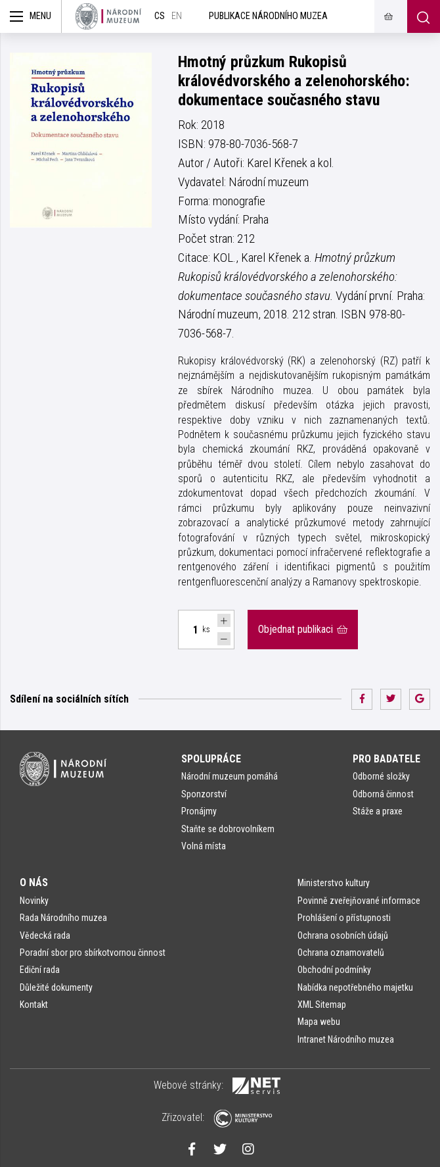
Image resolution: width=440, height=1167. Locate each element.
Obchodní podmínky (334, 969)
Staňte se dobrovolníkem (228, 829)
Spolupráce (211, 759)
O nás (34, 882)
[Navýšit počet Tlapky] (224, 620)
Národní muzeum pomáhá (229, 776)
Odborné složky (381, 776)
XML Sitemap (321, 1004)
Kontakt (34, 1004)
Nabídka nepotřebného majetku (355, 987)
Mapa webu (318, 1021)
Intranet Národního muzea (345, 1039)
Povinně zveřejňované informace (358, 900)
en (176, 16)
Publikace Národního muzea (268, 16)
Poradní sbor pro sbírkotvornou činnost (92, 952)
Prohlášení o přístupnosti (344, 917)
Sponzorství (204, 794)
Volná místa (203, 846)
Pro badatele (386, 759)
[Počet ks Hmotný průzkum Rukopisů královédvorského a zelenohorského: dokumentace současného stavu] (188, 629)
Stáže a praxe (378, 811)
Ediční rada (40, 969)
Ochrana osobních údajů (342, 935)
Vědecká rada (45, 935)
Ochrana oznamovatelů (340, 952)
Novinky (34, 900)
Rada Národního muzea (63, 917)
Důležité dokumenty (56, 987)
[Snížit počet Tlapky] (224, 639)
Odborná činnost (383, 794)
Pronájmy (199, 811)
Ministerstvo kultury (333, 883)
